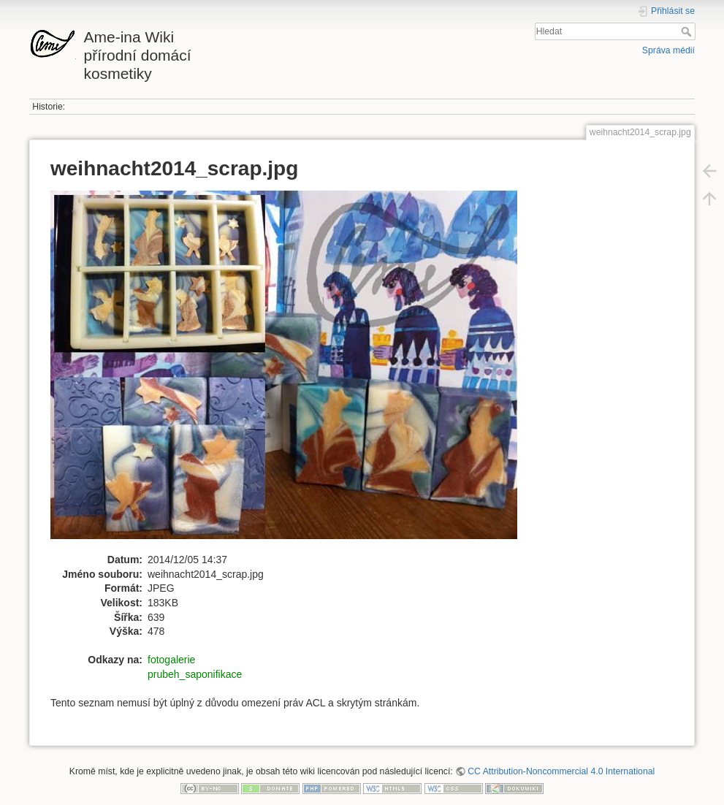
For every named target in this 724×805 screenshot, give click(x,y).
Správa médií (668, 50)
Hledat (688, 31)
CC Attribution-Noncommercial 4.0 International (561, 771)
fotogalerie (171, 659)
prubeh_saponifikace (195, 674)
